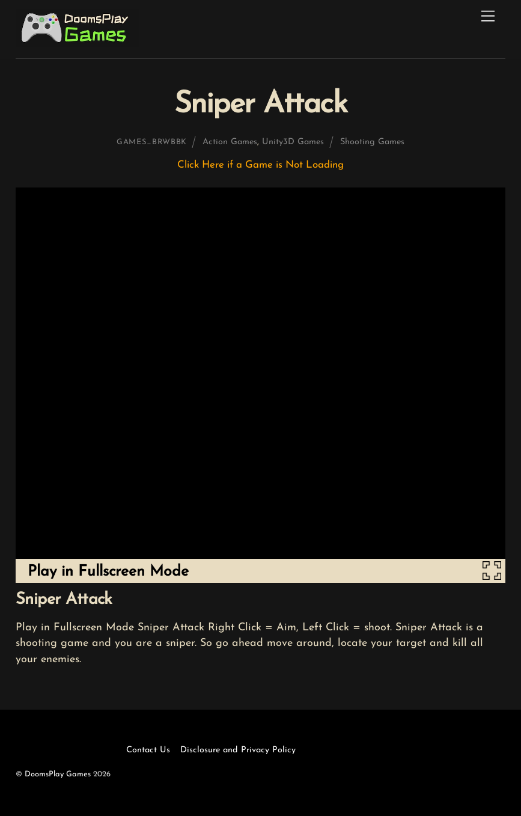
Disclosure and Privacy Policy (238, 750)
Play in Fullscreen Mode (108, 571)
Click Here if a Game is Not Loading (260, 165)
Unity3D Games (293, 142)
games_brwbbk (152, 142)
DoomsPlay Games (58, 774)
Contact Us (148, 750)
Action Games (230, 142)
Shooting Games (372, 142)
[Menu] (488, 16)
